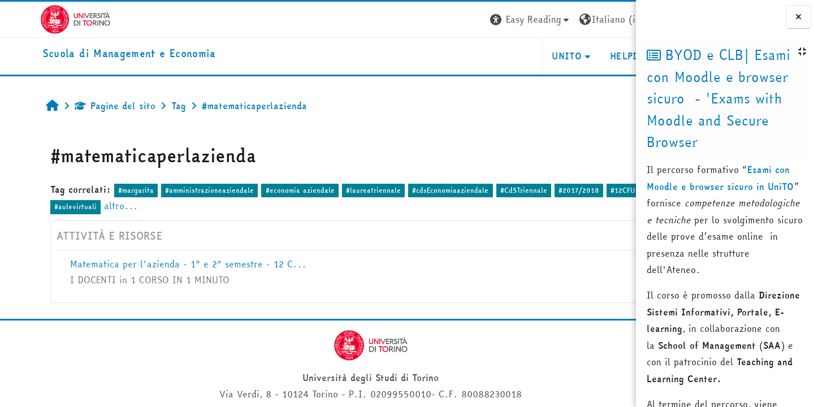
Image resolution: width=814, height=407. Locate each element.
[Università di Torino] (35, 18)
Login (615, 19)
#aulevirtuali (76, 206)
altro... (122, 206)
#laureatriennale (338, 190)
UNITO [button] (502, 56)
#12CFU (589, 190)
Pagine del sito (80, 105)
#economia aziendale (265, 190)
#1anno (32, 206)
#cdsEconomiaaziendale (416, 190)
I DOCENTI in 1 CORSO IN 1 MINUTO (115, 280)
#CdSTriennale (489, 190)
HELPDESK (567, 56)
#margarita (101, 190)
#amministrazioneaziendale (175, 190)
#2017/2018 (544, 190)
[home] (89, 54)
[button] (465, 19)
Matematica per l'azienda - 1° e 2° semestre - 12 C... (154, 264)
